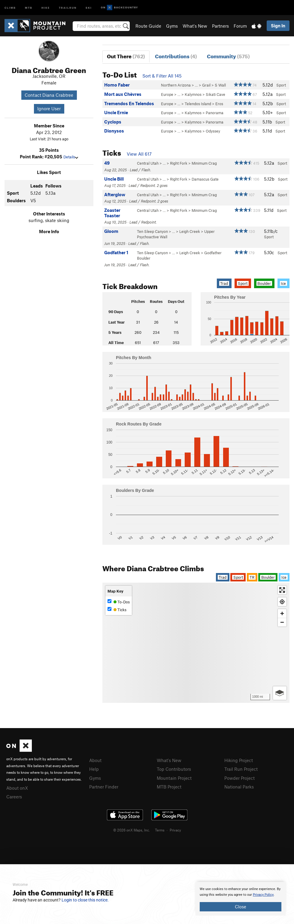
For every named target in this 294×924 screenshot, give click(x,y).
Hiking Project (238, 760)
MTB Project (169, 786)
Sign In (278, 25)
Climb (10, 7)
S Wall (220, 85)
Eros (219, 103)
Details (70, 156)
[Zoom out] (282, 622)
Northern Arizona (176, 85)
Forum (240, 26)
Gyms (172, 26)
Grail (206, 85)
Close (240, 906)
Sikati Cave (215, 94)
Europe (167, 94)
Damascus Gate (205, 179)
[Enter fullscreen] (282, 590)
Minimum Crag (204, 163)
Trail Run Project (241, 769)
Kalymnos (193, 94)
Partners (220, 26)
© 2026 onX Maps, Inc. (131, 830)
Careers (14, 796)
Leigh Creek (189, 231)
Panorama (214, 112)
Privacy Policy (263, 895)
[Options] (279, 693)
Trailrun (68, 7)
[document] (240, 898)
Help (94, 769)
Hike (45, 7)
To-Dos (119, 601)
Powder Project (239, 778)
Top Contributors (174, 769)
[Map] (195, 643)
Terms (160, 830)
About (95, 760)
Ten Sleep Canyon (152, 231)
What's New (195, 26)
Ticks (117, 609)
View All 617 (139, 154)
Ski (89, 7)
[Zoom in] (282, 613)
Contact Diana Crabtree (49, 95)
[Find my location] (282, 601)
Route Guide (148, 26)
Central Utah (148, 163)
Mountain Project (174, 778)
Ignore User (49, 108)
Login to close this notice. (85, 900)
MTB (28, 7)
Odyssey (213, 131)
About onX (17, 788)
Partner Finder (103, 786)
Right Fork (178, 163)
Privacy (175, 830)
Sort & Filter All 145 (162, 75)
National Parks (239, 786)
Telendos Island (198, 103)
